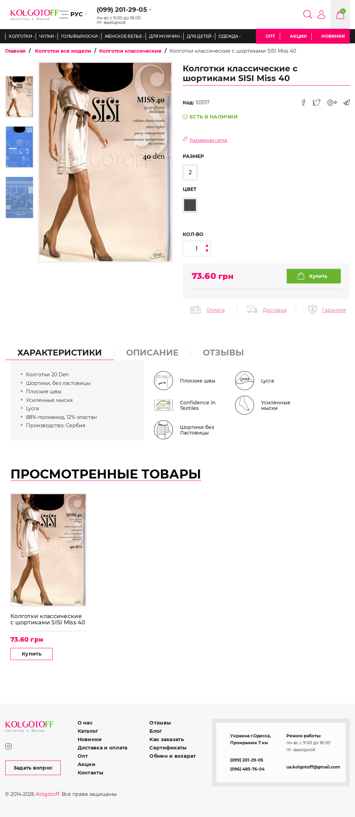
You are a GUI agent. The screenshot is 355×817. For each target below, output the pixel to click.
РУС (76, 14)
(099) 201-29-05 (246, 760)
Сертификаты (168, 748)
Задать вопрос (33, 768)
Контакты (90, 773)
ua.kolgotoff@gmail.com (313, 767)
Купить (31, 654)
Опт (270, 36)
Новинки (333, 36)
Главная (15, 51)
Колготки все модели (63, 51)
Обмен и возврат (172, 756)
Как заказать (166, 739)
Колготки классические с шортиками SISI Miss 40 (48, 619)
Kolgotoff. (48, 794)
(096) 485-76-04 (247, 769)
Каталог (88, 731)
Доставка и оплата (103, 748)
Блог (155, 731)
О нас (85, 723)
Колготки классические (130, 51)
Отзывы (160, 723)
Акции (298, 36)
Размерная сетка (208, 140)
